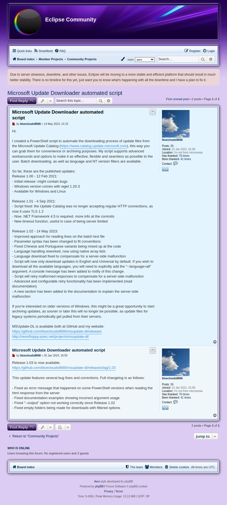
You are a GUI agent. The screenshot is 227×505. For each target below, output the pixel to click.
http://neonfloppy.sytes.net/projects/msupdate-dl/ (50, 336)
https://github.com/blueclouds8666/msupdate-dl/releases (57, 331)
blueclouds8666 (172, 139)
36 (172, 145)
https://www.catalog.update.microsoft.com (94, 146)
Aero (97, 481)
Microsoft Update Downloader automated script (64, 93)
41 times (185, 159)
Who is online (18, 448)
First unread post (177, 99)
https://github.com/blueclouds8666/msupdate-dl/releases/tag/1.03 (64, 368)
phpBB (99, 486)
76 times (184, 155)
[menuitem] (43, 51)
